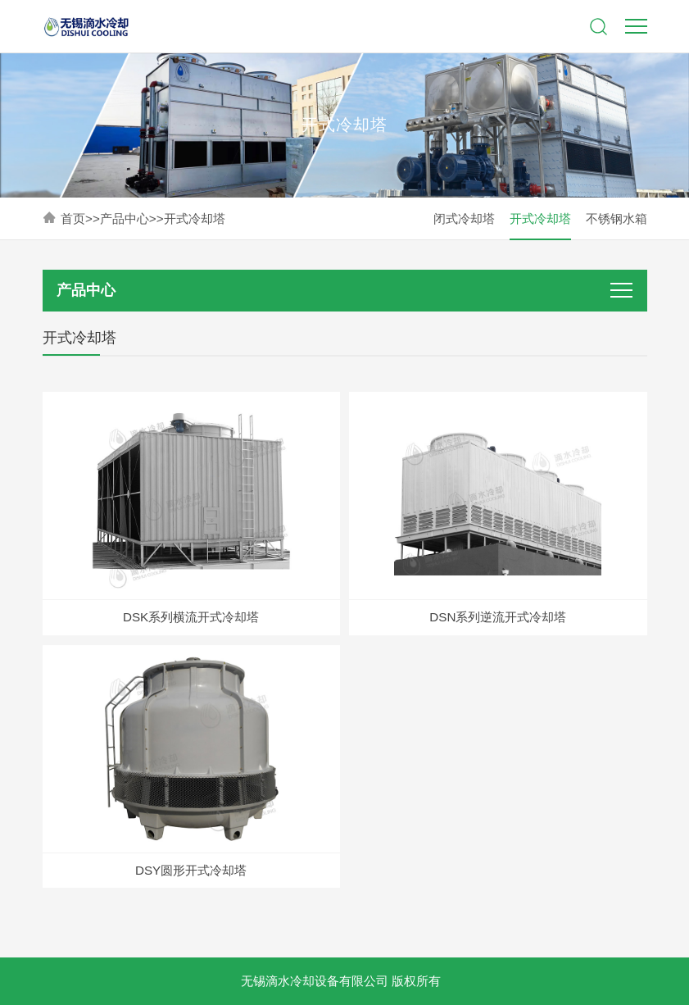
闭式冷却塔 (464, 218)
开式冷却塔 (194, 218)
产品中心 (124, 218)
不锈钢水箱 (616, 218)
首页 (73, 218)
